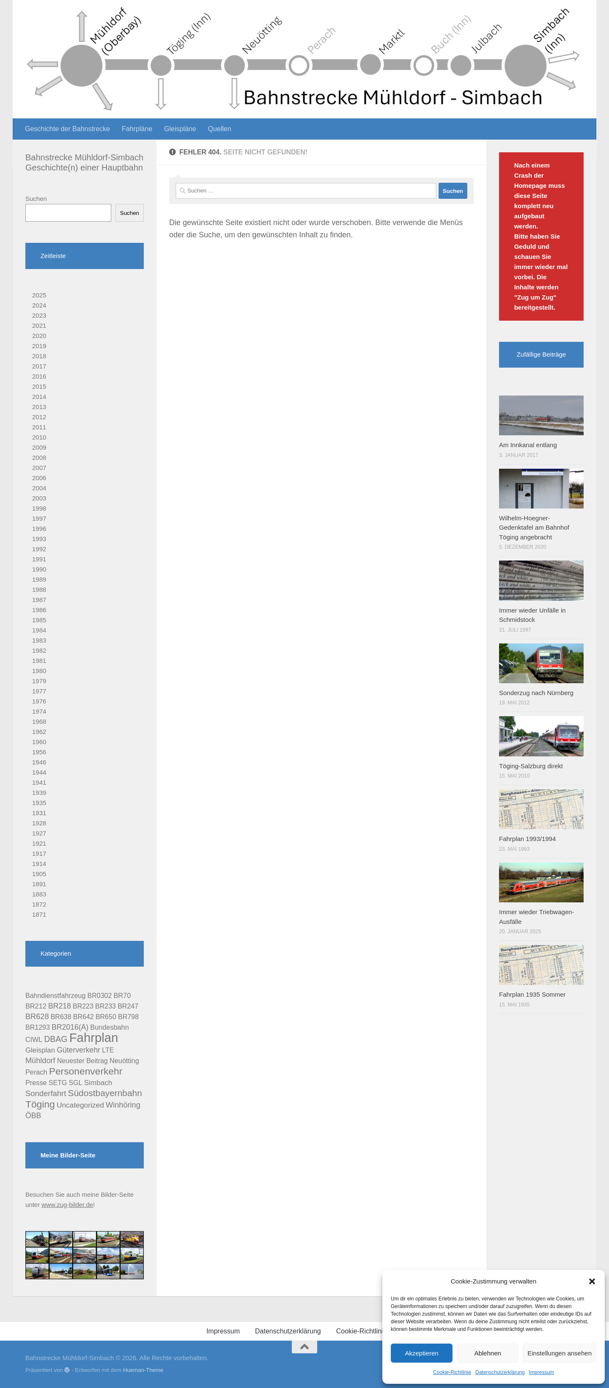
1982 (39, 650)
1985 (39, 620)
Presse (36, 1082)
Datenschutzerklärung (500, 1372)
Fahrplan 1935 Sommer (532, 994)
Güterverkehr (78, 1050)
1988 (39, 589)
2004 (39, 488)
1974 (39, 711)
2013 (39, 406)
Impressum (541, 1372)
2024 (39, 305)
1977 (39, 691)
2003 (39, 498)
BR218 (59, 1006)
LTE (108, 1050)
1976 (39, 701)
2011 (39, 427)
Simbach (98, 1083)
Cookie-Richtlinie (452, 1372)
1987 (39, 599)
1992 (39, 548)
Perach (36, 1072)
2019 (39, 345)
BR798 (128, 1016)
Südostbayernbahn (105, 1093)
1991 (39, 559)
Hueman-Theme (143, 1370)
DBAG (55, 1039)
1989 (39, 579)
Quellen (219, 128)
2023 (39, 315)
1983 (39, 640)
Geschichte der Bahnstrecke (67, 128)
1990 (39, 569)
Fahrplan (93, 1037)
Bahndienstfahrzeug (55, 995)
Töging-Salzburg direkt (531, 766)
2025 (39, 295)
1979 (39, 680)
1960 (39, 741)
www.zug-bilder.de (67, 1204)
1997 (39, 518)
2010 (39, 437)
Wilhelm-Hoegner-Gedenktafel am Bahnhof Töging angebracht (534, 527)
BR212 (36, 1006)
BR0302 (100, 995)
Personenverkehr (86, 1071)
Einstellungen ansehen (559, 1353)
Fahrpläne (137, 128)
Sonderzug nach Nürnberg (536, 692)
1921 (39, 843)
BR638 (61, 1016)
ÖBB (33, 1115)
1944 (39, 772)
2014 (39, 396)
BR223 (83, 1006)
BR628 (37, 1016)
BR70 (122, 995)
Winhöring (123, 1105)
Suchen (36, 198)
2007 (39, 467)
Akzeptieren (421, 1353)
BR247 (128, 1006)
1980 (39, 670)
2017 (39, 366)
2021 (39, 325)
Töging (40, 1104)
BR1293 (37, 1027)
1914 (39, 863)
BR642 (83, 1016)
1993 (39, 538)
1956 (39, 752)
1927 (39, 833)
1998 (39, 508)
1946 (39, 762)
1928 (39, 823)
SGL (75, 1082)
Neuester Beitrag (82, 1060)
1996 (39, 528)
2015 (39, 386)
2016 (39, 376)
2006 (39, 477)
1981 (39, 660)
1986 (39, 609)
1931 (39, 812)
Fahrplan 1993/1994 (527, 838)
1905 (39, 873)
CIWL (33, 1039)
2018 (39, 356)
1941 (39, 782)
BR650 (106, 1016)
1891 (39, 884)
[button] (592, 1281)
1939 (39, 792)
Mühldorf (40, 1060)
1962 (39, 731)
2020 (39, 335)
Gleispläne (180, 128)
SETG (58, 1082)
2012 (39, 417)
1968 (39, 721)
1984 (39, 630)
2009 (39, 447)
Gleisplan (40, 1050)
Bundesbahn (109, 1027)
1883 (39, 894)
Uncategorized (80, 1105)
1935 (39, 802)
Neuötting (124, 1060)
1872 (39, 904)
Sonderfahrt (45, 1093)
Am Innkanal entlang (528, 444)
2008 (39, 457)
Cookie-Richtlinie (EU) (369, 1331)
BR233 (105, 1006)
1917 (39, 853)
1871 (39, 914)
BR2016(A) (70, 1027)
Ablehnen (487, 1353)
